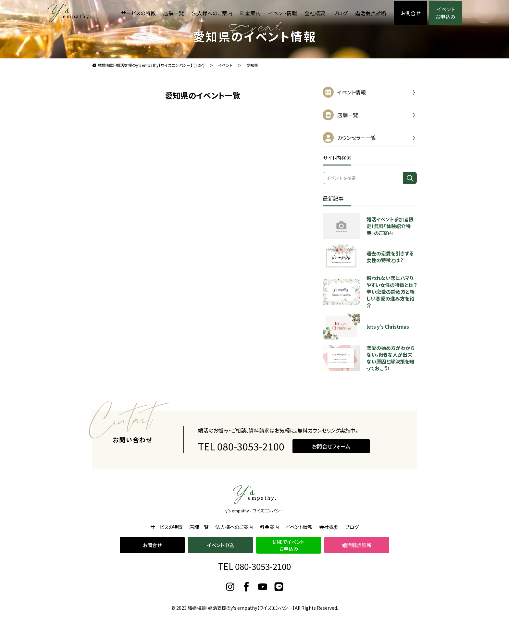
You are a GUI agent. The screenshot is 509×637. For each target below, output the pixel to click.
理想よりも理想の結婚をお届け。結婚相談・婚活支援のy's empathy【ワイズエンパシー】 (69, 13)
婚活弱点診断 (370, 13)
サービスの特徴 (138, 13)
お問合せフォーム (331, 461)
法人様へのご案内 (212, 13)
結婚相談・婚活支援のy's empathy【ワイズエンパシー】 (241, 608)
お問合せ (411, 13)
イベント (225, 65)
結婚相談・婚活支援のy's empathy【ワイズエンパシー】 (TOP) (151, 65)
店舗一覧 (173, 13)
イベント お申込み (445, 13)
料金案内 (250, 13)
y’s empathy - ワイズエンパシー (254, 511)
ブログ (340, 13)
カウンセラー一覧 (356, 137)
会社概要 (314, 13)
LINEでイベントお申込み (288, 545)
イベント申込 (220, 545)
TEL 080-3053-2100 (241, 461)
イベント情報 (282, 13)
